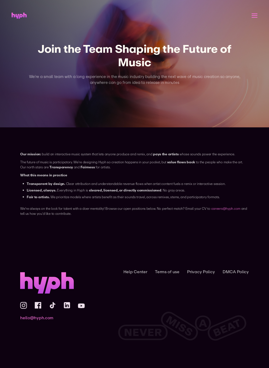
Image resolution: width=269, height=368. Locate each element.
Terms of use (167, 271)
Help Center (135, 271)
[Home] (19, 16)
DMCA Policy (236, 271)
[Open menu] (254, 15)
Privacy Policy (201, 271)
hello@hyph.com (36, 317)
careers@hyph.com (225, 208)
